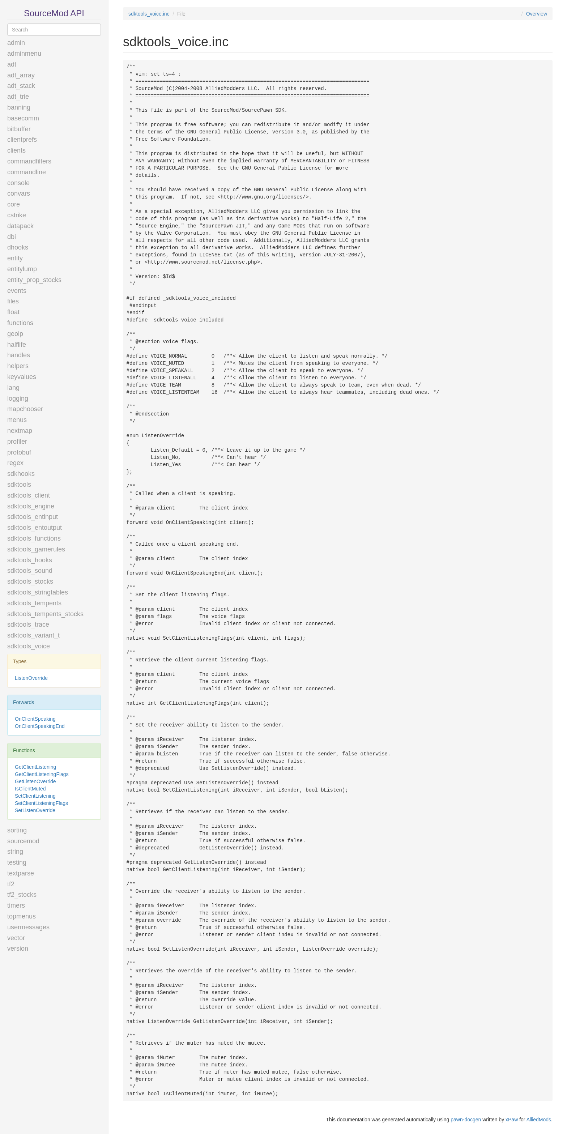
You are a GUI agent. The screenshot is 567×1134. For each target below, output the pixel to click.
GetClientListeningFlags (42, 774)
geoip (15, 333)
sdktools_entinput (32, 516)
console (18, 183)
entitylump (22, 269)
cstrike (16, 215)
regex (15, 462)
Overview (536, 14)
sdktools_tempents (34, 603)
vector (16, 938)
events (16, 290)
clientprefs (22, 139)
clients (16, 150)
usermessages (28, 927)
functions (20, 323)
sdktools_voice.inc (149, 14)
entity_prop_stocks (34, 280)
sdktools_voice (28, 646)
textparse (20, 873)
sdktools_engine (30, 506)
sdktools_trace (28, 624)
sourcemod (23, 841)
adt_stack (21, 85)
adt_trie (18, 96)
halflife (16, 344)
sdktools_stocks (30, 581)
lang (13, 387)
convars (18, 193)
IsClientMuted (30, 789)
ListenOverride (31, 678)
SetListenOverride (35, 810)
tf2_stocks (22, 894)
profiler (17, 441)
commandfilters (29, 161)
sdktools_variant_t (33, 635)
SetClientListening (35, 796)
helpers (18, 366)
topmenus (21, 916)
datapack (20, 226)
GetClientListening (35, 767)
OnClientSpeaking (35, 719)
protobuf (19, 452)
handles (18, 355)
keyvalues (21, 376)
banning (18, 107)
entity (15, 258)
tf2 (10, 884)
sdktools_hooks (29, 560)
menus (17, 419)
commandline (26, 172)
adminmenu (24, 53)
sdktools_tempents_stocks (45, 614)
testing (16, 862)
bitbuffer (19, 129)
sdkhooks (21, 473)
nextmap (19, 430)
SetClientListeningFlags (41, 803)
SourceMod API (54, 13)
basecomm (23, 118)
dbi (11, 236)
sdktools (19, 484)
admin (16, 42)
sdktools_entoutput (34, 527)
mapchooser (25, 409)
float (13, 312)
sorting (17, 830)
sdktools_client (28, 495)
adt (11, 64)
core (13, 204)
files (13, 301)
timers (16, 905)
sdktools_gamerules (36, 549)
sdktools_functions (34, 538)
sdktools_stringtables (37, 592)
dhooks (17, 247)
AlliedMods (538, 1119)
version (17, 948)
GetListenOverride (35, 781)
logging (17, 398)
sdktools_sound (29, 570)
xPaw (512, 1119)
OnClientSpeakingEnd (40, 726)
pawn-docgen (466, 1119)
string (15, 851)
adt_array (21, 75)
